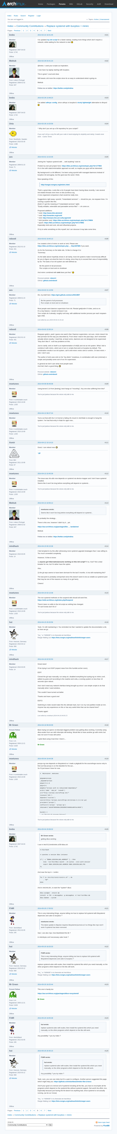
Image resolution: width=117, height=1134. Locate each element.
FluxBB (106, 1126)
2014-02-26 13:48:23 (45, 98)
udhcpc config (51, 102)
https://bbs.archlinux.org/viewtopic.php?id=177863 (82, 166)
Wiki (71, 4)
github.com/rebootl (50, 280)
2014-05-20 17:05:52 (45, 908)
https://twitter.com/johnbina (63, 88)
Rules (16, 16)
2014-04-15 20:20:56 (45, 622)
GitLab (79, 4)
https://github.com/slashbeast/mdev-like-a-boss (72, 1082)
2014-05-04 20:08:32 (45, 829)
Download (109, 4)
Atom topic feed (103, 1122)
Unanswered (104, 19)
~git (39, 453)
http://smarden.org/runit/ (52, 215)
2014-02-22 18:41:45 (45, 35)
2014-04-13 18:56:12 (45, 503)
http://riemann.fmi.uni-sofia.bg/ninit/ (57, 218)
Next (49, 31)
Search (23, 16)
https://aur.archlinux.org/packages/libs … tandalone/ (58, 527)
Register (31, 16)
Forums (62, 4)
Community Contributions (29, 26)
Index (9, 16)
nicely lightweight (84, 102)
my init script (52, 40)
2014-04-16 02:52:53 (45, 659)
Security (89, 4)
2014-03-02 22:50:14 (45, 329)
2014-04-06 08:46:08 (45, 384)
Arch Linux (14, 3)
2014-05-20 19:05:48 (45, 1018)
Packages (51, 4)
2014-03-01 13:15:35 (45, 157)
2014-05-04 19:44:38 (45, 759)
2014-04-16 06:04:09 (45, 725)
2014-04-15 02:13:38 (45, 593)
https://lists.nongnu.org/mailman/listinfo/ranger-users (71, 638)
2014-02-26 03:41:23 (45, 61)
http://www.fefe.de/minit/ (52, 213)
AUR (99, 4)
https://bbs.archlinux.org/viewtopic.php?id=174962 (64, 223)
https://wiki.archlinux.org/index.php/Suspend (55, 600)
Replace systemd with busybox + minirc (68, 26)
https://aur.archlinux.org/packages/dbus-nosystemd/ (58, 993)
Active (96, 19)
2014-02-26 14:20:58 (45, 124)
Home (40, 4)
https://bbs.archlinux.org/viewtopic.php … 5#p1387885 (59, 246)
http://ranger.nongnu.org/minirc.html (55, 185)
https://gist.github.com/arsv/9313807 (65, 295)
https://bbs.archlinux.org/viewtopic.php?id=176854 (73, 220)
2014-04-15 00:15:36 (45, 546)
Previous (17, 31)
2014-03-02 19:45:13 (45, 239)
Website (14, 147)
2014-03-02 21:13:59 (45, 290)
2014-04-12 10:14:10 (45, 442)
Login (39, 16)
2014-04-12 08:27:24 (45, 413)
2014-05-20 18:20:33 (45, 946)
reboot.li (53, 278)
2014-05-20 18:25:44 (45, 984)
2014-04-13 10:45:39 (45, 474)
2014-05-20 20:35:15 (45, 1051)
